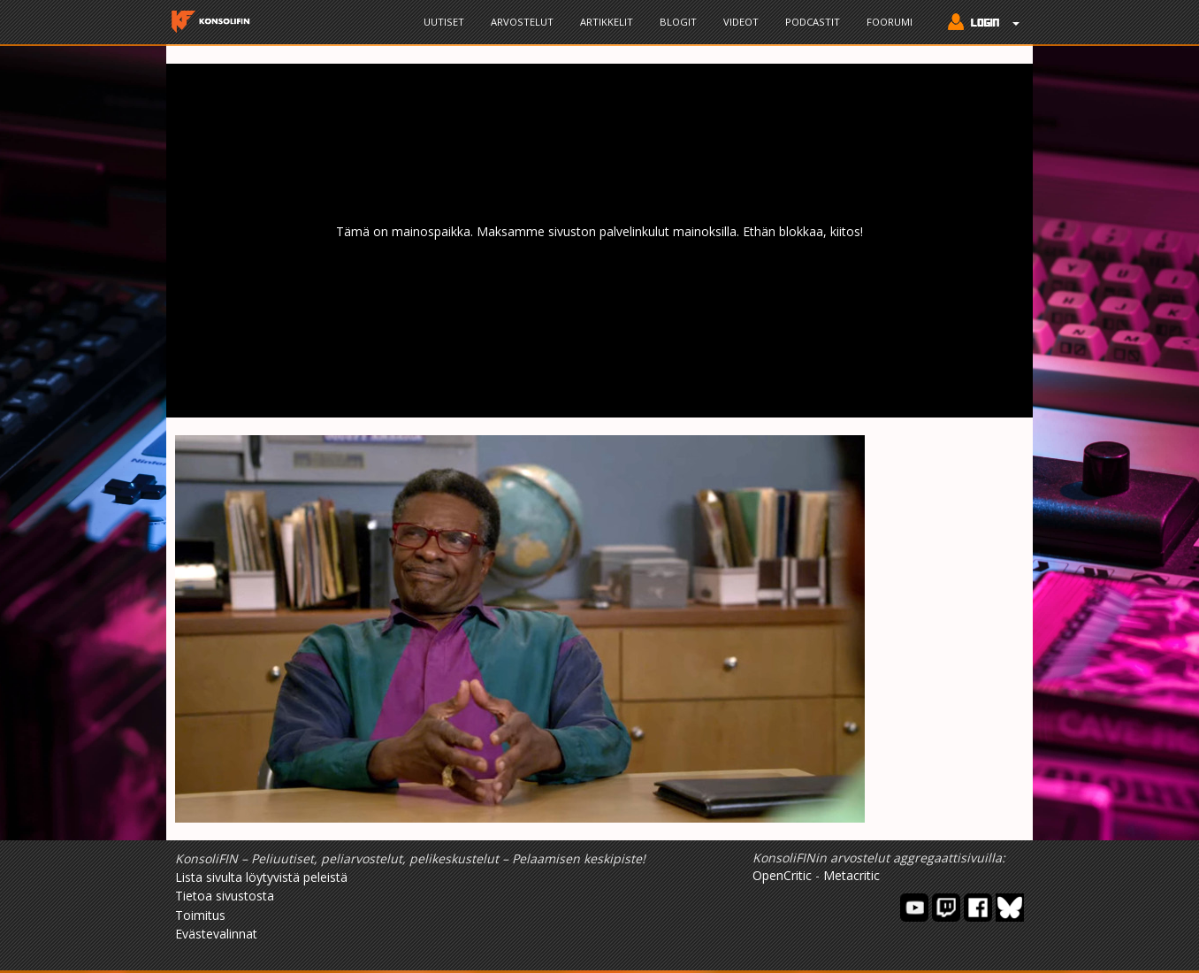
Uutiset (444, 21)
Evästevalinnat (216, 933)
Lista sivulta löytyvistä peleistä (261, 877)
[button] (979, 24)
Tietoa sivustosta (224, 895)
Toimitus (200, 915)
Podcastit (812, 21)
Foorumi (890, 21)
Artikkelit (606, 21)
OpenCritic (782, 875)
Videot (741, 21)
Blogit (678, 21)
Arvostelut (522, 21)
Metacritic (851, 875)
